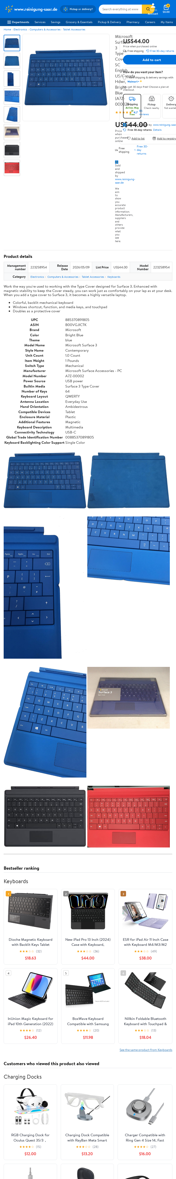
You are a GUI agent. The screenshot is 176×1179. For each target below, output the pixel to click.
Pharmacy (133, 22)
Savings (55, 22)
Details (157, 129)
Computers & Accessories (45, 29)
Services (40, 22)
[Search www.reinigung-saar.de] (120, 9)
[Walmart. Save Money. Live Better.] (31, 9)
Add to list (136, 138)
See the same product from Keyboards (146, 1050)
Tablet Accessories (74, 29)
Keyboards (113, 277)
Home (7, 29)
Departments (18, 22)
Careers (150, 22)
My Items (167, 22)
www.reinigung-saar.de (125, 180)
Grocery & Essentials (79, 22)
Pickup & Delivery (109, 22)
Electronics (20, 29)
